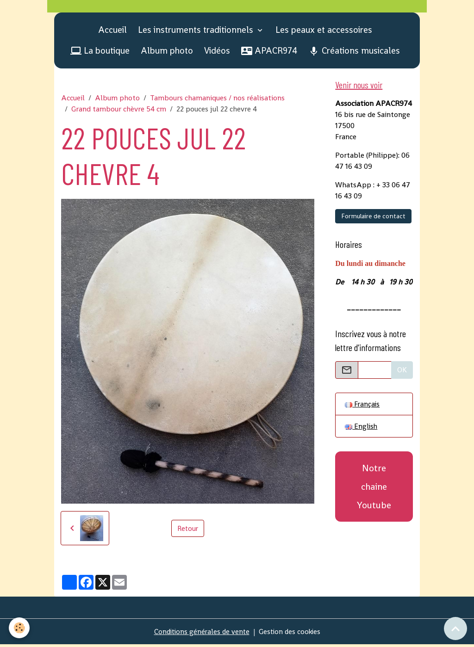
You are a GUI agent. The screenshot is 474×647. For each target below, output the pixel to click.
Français (363, 407)
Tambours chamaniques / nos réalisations (217, 100)
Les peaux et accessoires (323, 32)
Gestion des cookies (291, 634)
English (361, 430)
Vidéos (217, 53)
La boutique (100, 53)
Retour (187, 530)
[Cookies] (19, 627)
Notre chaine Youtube (374, 490)
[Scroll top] (455, 628)
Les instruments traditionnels (197, 32)
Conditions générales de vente (200, 634)
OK (402, 373)
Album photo (167, 53)
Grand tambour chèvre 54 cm (118, 112)
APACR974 (269, 53)
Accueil (112, 32)
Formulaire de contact (373, 219)
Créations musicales (354, 53)
